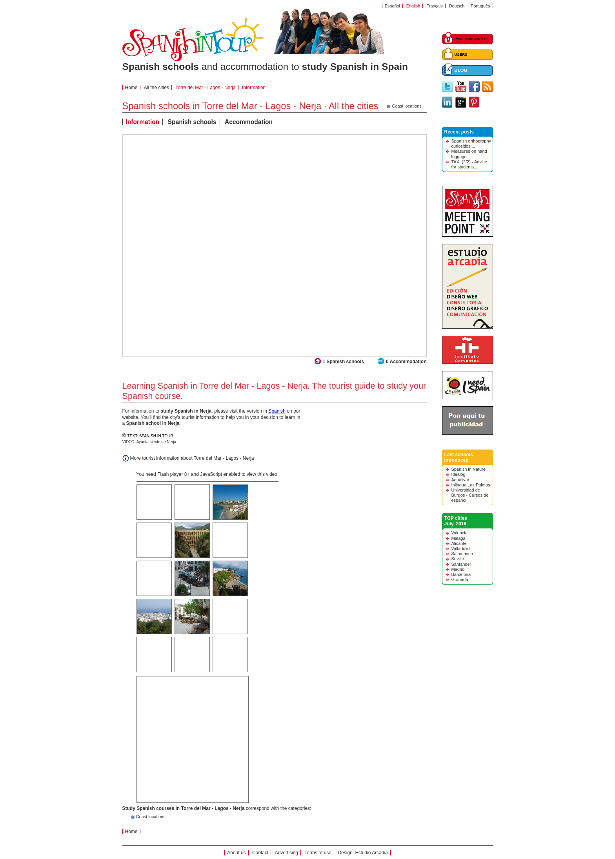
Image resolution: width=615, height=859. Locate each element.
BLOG (461, 70)
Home (131, 87)
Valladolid (460, 548)
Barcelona (461, 574)
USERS (461, 54)
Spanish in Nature (468, 469)
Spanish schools (192, 122)
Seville (457, 558)
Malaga (458, 538)
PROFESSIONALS (471, 39)
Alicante (459, 543)
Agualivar (460, 479)
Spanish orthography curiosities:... (471, 143)
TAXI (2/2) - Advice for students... (469, 164)
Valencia (459, 532)
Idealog (458, 474)
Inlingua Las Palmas (470, 485)
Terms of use (317, 852)
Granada (459, 579)
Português (480, 6)
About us (236, 852)
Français (434, 6)
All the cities (156, 87)
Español (392, 6)
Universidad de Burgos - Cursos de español (470, 495)
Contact (260, 852)
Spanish (276, 411)
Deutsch (457, 6)
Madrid (458, 569)
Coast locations (151, 816)
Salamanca (462, 553)
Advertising (286, 852)
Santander (461, 564)
